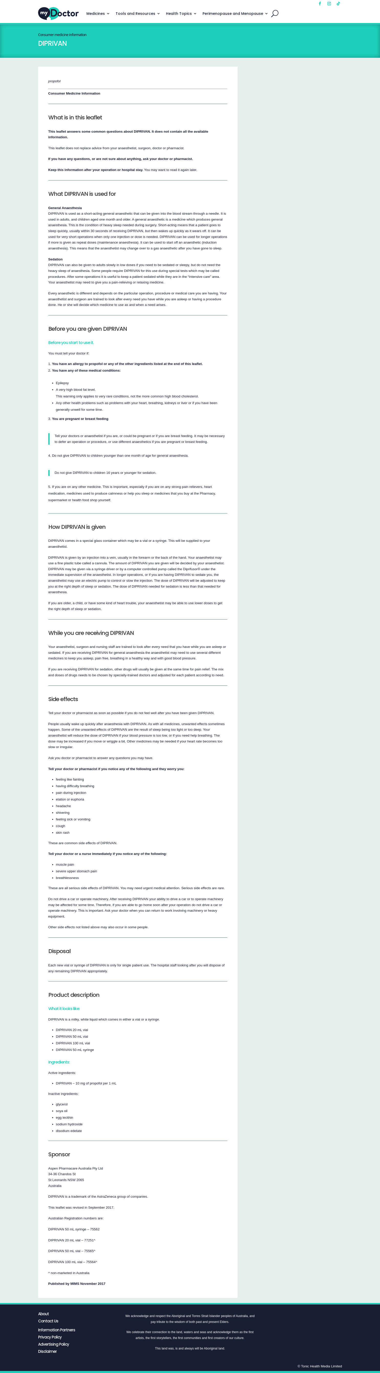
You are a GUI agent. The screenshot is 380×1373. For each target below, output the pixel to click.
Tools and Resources (135, 13)
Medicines (95, 13)
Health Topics (179, 13)
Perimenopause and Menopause (233, 13)
